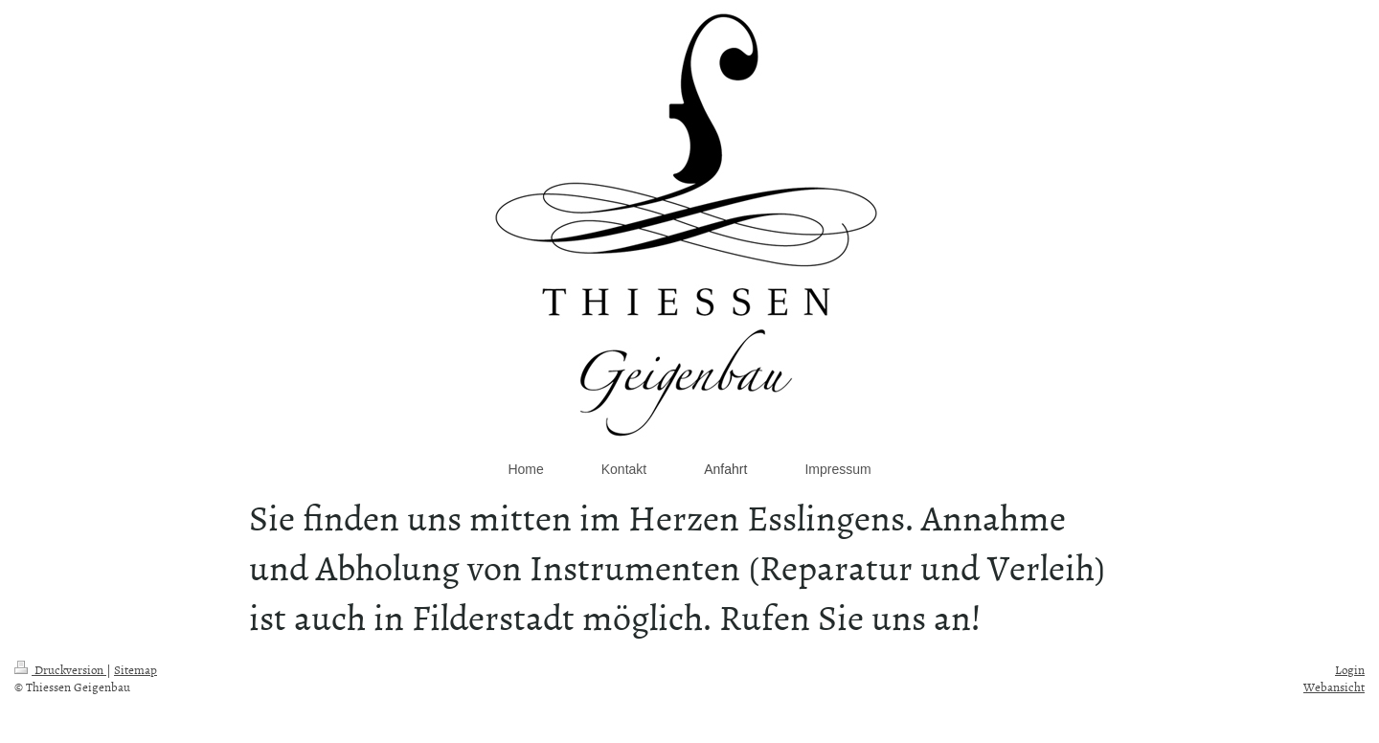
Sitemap (135, 669)
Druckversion (60, 669)
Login (1350, 669)
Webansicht (1334, 686)
